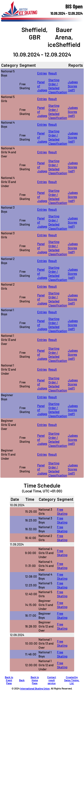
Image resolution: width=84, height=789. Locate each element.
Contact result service (51, 680)
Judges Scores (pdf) (73, 86)
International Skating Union (35, 688)
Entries (42, 73)
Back (22, 680)
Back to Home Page (35, 680)
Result (52, 73)
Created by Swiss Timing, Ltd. (71, 680)
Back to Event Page (9, 680)
